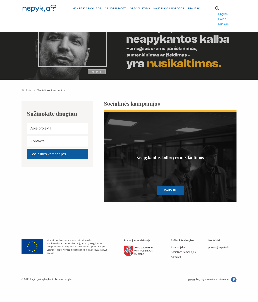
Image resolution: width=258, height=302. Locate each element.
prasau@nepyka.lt (218, 247)
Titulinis (26, 90)
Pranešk (194, 8)
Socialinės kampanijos (48, 154)
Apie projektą (40, 128)
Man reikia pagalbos (87, 8)
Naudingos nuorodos (168, 8)
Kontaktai (37, 141)
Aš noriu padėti (115, 8)
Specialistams (140, 8)
